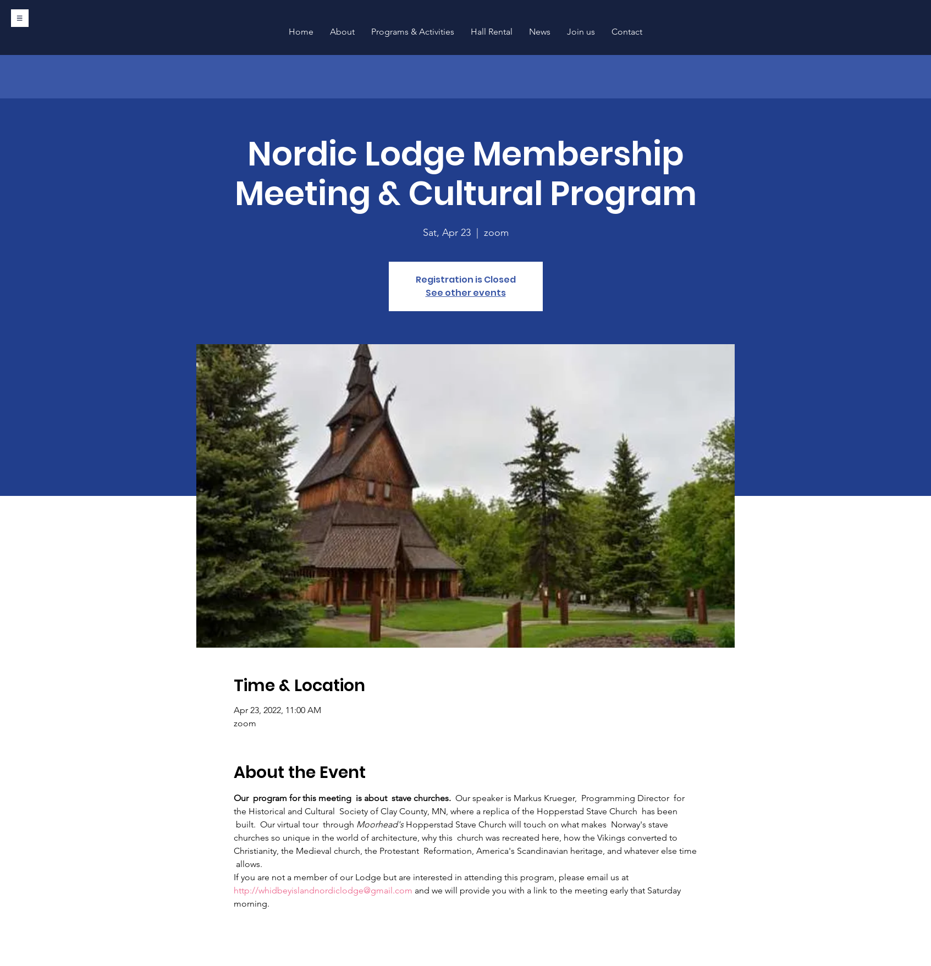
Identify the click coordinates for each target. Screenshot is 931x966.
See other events (466, 292)
